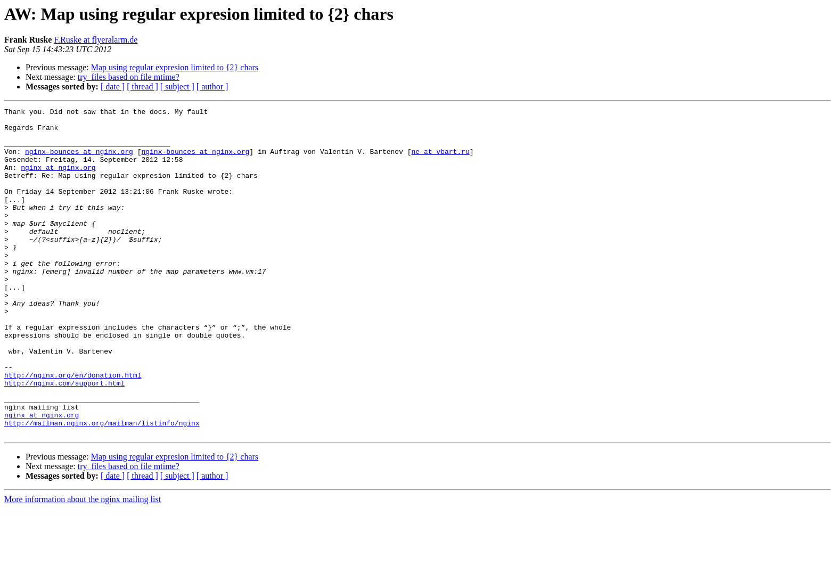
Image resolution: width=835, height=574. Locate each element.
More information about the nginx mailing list (82, 564)
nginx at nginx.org (58, 180)
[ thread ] (142, 86)
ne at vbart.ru (440, 161)
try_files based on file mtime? (128, 76)
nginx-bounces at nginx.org (79, 161)
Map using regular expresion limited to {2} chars (174, 67)
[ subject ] (177, 86)
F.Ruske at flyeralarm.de (95, 39)
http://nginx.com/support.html (64, 439)
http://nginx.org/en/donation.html (72, 429)
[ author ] (212, 86)
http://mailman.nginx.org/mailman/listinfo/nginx (102, 486)
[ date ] (113, 86)
